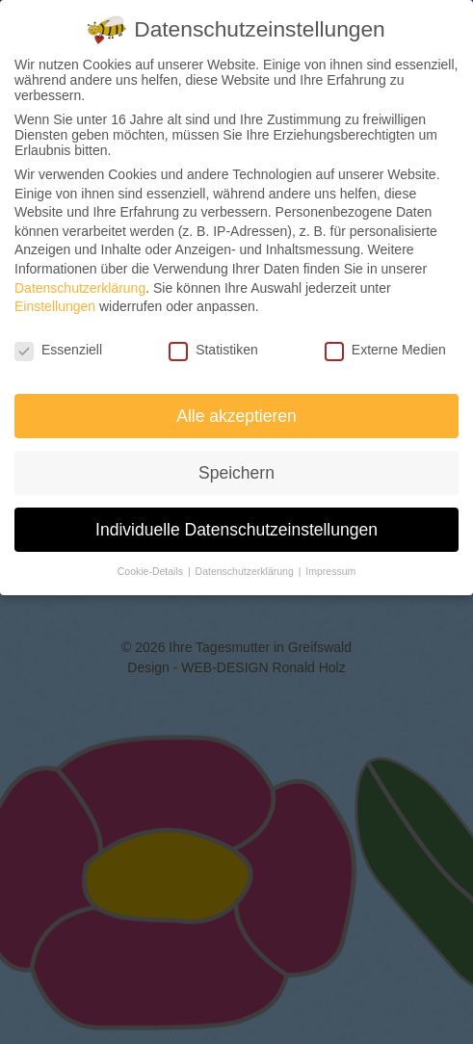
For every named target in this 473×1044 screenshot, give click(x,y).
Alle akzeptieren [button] (236, 416)
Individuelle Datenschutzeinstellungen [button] (236, 529)
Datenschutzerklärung (79, 288)
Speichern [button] (236, 473)
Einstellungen (54, 306)
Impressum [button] (330, 571)
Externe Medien (385, 349)
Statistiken (213, 349)
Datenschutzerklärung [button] (246, 571)
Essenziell (58, 349)
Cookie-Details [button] (152, 571)
